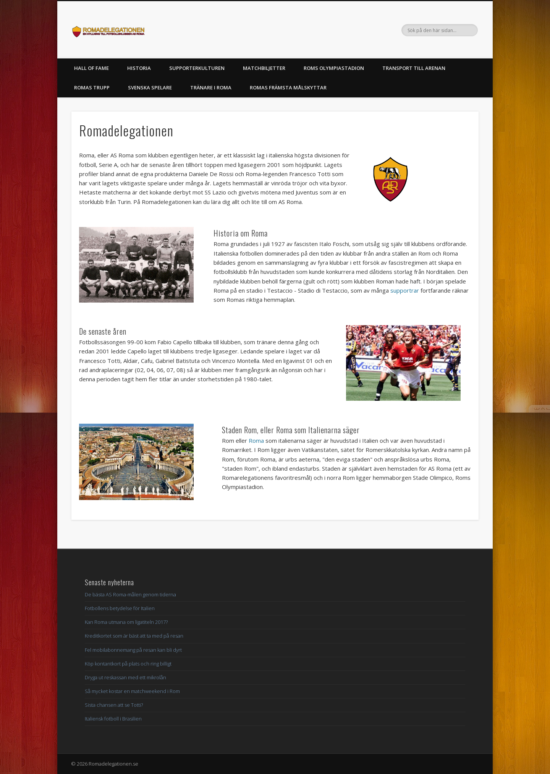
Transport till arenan (413, 68)
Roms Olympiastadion (334, 68)
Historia (139, 68)
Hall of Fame (91, 68)
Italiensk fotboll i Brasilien (113, 718)
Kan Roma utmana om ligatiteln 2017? (126, 622)
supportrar (404, 290)
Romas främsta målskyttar (288, 87)
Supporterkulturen (197, 68)
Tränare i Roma (210, 87)
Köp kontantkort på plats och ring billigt (128, 663)
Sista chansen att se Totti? (114, 704)
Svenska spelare (150, 87)
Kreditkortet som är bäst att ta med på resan (134, 635)
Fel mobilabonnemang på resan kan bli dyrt (133, 649)
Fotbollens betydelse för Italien (120, 608)
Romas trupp (92, 87)
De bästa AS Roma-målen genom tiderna (130, 594)
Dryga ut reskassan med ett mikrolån (125, 677)
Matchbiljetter (264, 68)
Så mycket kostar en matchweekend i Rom (132, 691)
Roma (256, 440)
